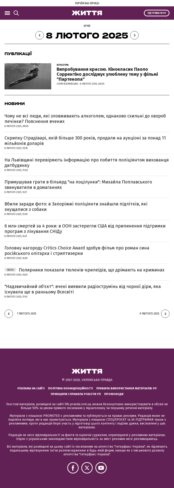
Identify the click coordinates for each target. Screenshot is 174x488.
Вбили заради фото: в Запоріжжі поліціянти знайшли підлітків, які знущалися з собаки (76, 206)
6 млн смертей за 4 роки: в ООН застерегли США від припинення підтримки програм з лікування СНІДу (85, 228)
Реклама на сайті (31, 388)
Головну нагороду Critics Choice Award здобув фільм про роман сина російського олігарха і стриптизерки (77, 250)
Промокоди (113, 394)
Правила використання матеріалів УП (126, 388)
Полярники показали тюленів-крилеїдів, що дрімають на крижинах (84, 270)
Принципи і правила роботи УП (76, 394)
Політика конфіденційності (70, 388)
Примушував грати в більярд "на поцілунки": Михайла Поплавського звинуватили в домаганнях (78, 184)
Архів (87, 25)
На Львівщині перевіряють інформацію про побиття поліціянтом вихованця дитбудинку (87, 162)
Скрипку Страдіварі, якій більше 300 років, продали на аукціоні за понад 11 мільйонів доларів (85, 140)
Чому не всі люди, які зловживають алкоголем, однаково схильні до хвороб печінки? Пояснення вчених (85, 118)
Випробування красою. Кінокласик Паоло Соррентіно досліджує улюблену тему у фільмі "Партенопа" (107, 74)
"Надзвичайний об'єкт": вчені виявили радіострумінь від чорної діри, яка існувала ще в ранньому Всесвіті (83, 289)
